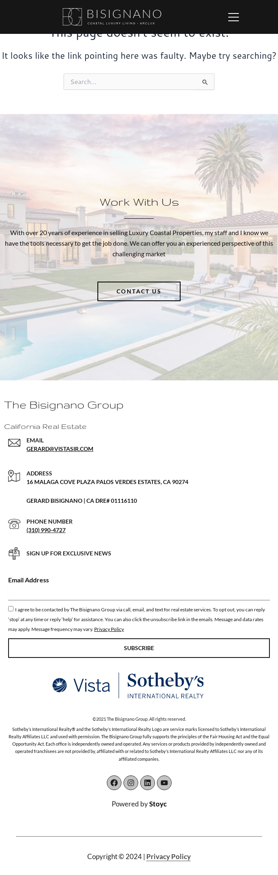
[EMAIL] (14, 443)
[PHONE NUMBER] (14, 524)
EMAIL (35, 440)
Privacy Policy (109, 629)
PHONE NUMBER (49, 521)
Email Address (28, 580)
